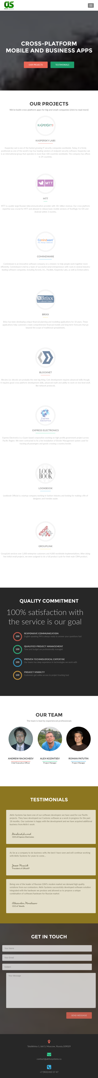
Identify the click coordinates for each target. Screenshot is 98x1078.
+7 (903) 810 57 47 (49, 1072)
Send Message (73, 1015)
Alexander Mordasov (31, 903)
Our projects (36, 65)
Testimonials (62, 65)
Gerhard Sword (28, 834)
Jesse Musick (27, 865)
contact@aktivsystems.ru (49, 1059)
